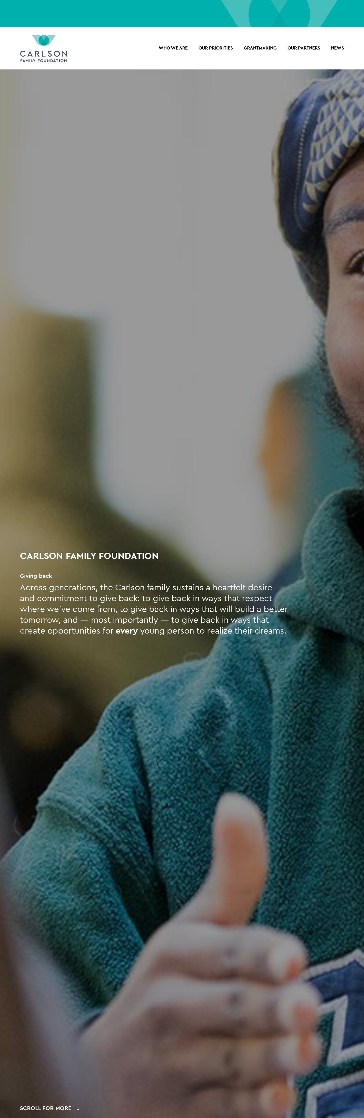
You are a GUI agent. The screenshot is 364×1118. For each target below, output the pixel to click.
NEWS (337, 48)
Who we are (173, 48)
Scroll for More (45, 1108)
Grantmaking (260, 48)
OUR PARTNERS (304, 48)
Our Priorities (215, 48)
